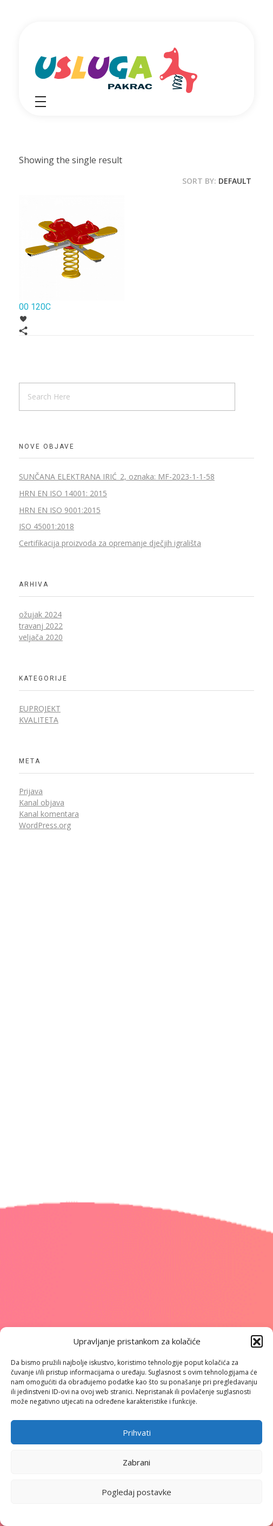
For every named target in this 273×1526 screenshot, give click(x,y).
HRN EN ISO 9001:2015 (60, 510)
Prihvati (137, 1432)
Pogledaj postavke (136, 1492)
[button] (256, 1341)
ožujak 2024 (40, 614)
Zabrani (136, 1462)
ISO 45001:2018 (46, 526)
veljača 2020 (41, 637)
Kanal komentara (49, 814)
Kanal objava (41, 802)
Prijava (31, 791)
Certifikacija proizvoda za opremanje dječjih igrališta (110, 543)
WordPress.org (45, 825)
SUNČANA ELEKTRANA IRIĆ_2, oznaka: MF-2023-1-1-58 (117, 476)
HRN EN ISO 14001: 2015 (63, 493)
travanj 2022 (41, 626)
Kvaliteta (38, 720)
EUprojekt (40, 708)
